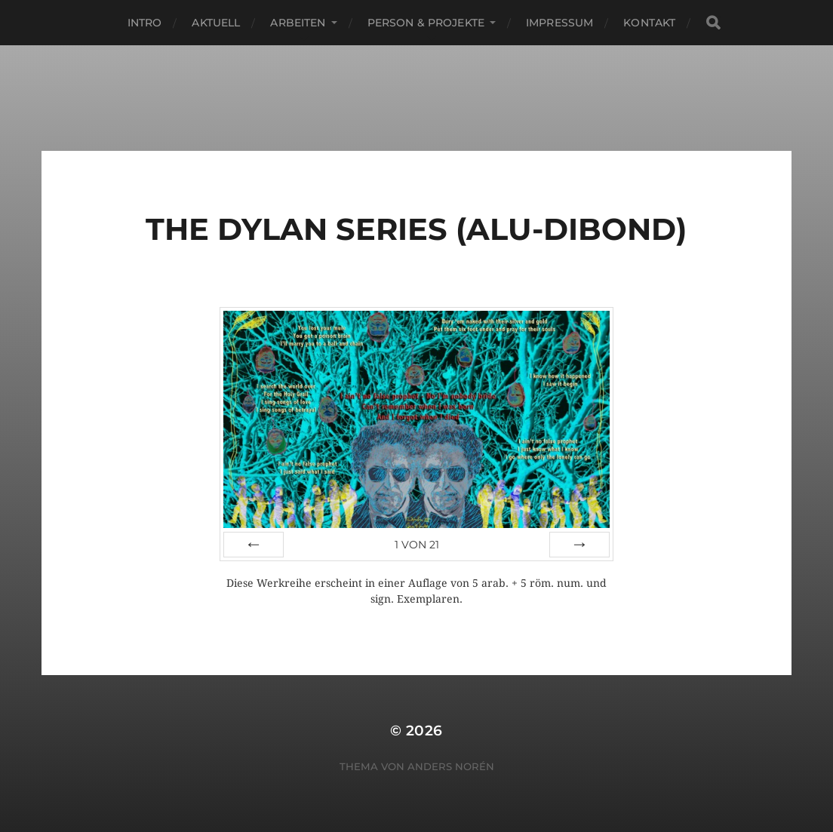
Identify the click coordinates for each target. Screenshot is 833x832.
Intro (145, 22)
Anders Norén (450, 766)
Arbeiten (297, 22)
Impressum (559, 22)
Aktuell (216, 22)
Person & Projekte (425, 22)
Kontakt (649, 22)
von (417, 544)
